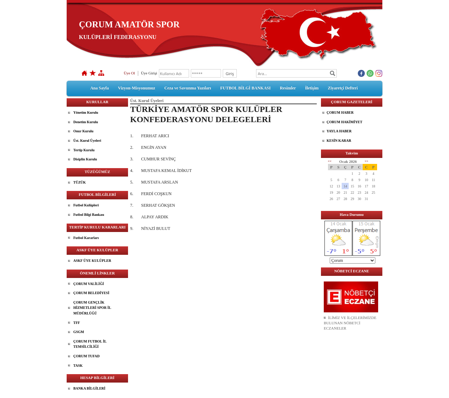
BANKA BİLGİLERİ (89, 388)
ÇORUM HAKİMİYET (344, 122)
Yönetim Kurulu (85, 112)
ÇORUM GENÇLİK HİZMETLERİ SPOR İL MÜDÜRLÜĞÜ (92, 307)
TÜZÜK (79, 182)
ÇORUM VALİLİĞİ (88, 284)
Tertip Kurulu (83, 150)
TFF (76, 323)
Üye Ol (129, 73)
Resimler (288, 88)
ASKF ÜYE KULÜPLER (92, 261)
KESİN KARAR (339, 140)
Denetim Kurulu (85, 122)
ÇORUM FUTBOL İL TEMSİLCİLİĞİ (90, 344)
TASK (78, 365)
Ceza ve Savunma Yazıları (187, 88)
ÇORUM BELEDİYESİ (91, 293)
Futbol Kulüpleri (86, 205)
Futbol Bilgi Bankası (88, 215)
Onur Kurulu (83, 131)
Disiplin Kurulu (85, 159)
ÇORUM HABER (340, 112)
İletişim (312, 88)
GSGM (78, 332)
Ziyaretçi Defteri (342, 88)
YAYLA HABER (339, 131)
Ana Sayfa (99, 88)
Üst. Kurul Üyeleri (87, 140)
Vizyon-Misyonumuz (136, 88)
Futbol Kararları (86, 238)
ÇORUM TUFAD (86, 356)
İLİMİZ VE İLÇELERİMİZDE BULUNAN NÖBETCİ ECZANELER (350, 323)
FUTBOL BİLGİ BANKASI (245, 88)
